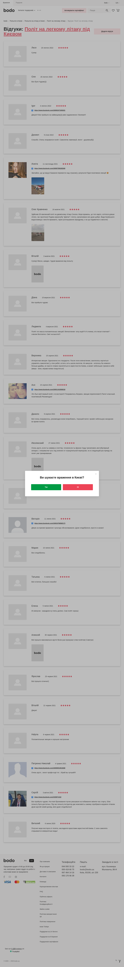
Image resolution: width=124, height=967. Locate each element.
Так (46, 487)
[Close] (96, 474)
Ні (78, 487)
